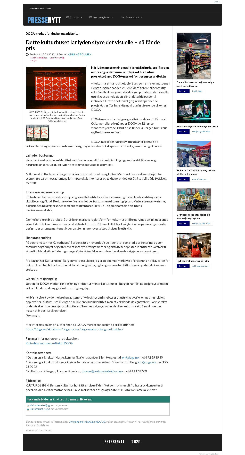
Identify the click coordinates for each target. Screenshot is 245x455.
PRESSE (38, 20)
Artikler (74, 17)
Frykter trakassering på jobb (193, 260)
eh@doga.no (130, 357)
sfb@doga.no (147, 362)
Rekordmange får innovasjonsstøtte (197, 126)
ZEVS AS (215, 454)
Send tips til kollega (38, 58)
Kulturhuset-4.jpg (40, 405)
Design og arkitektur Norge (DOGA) (87, 421)
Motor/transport (199, 179)
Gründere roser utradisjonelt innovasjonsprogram (193, 216)
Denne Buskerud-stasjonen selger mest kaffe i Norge (196, 84)
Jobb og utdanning (200, 266)
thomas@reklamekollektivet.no (102, 371)
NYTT (54, 20)
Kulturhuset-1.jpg (40, 408)
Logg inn (217, 2)
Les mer (183, 91)
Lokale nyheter (101, 17)
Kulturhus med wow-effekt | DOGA (49, 343)
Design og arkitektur (201, 131)
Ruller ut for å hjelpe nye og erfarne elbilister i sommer (196, 172)
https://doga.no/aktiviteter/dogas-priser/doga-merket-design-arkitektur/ (74, 329)
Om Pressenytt (131, 17)
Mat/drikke (197, 91)
